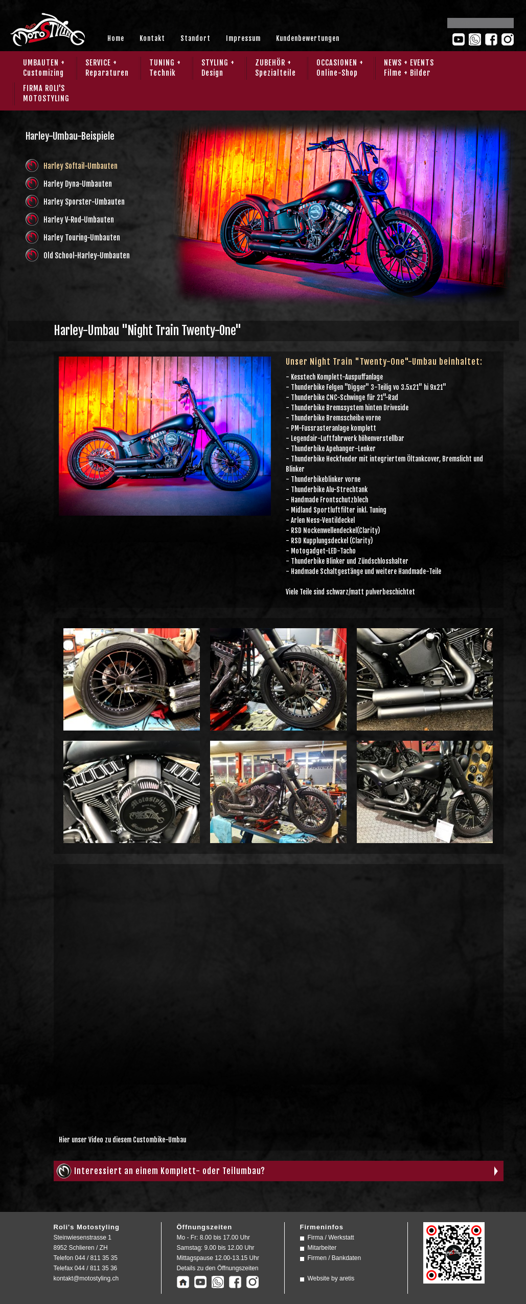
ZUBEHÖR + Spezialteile (275, 67)
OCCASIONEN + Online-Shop (339, 67)
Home (115, 38)
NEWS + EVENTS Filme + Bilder (409, 67)
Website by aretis (331, 1278)
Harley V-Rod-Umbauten (78, 219)
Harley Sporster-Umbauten (84, 201)
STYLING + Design (218, 67)
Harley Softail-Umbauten (80, 166)
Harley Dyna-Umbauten (77, 184)
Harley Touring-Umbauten (81, 237)
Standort (195, 38)
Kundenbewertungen (307, 38)
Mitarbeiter (322, 1247)
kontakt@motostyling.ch (86, 1278)
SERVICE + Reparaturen (107, 67)
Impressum (243, 38)
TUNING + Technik (165, 67)
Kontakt (152, 38)
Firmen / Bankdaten (334, 1258)
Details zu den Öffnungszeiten (218, 1268)
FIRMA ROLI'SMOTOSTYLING (46, 93)
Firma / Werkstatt (331, 1237)
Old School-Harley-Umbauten (86, 255)
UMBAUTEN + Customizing (44, 67)
